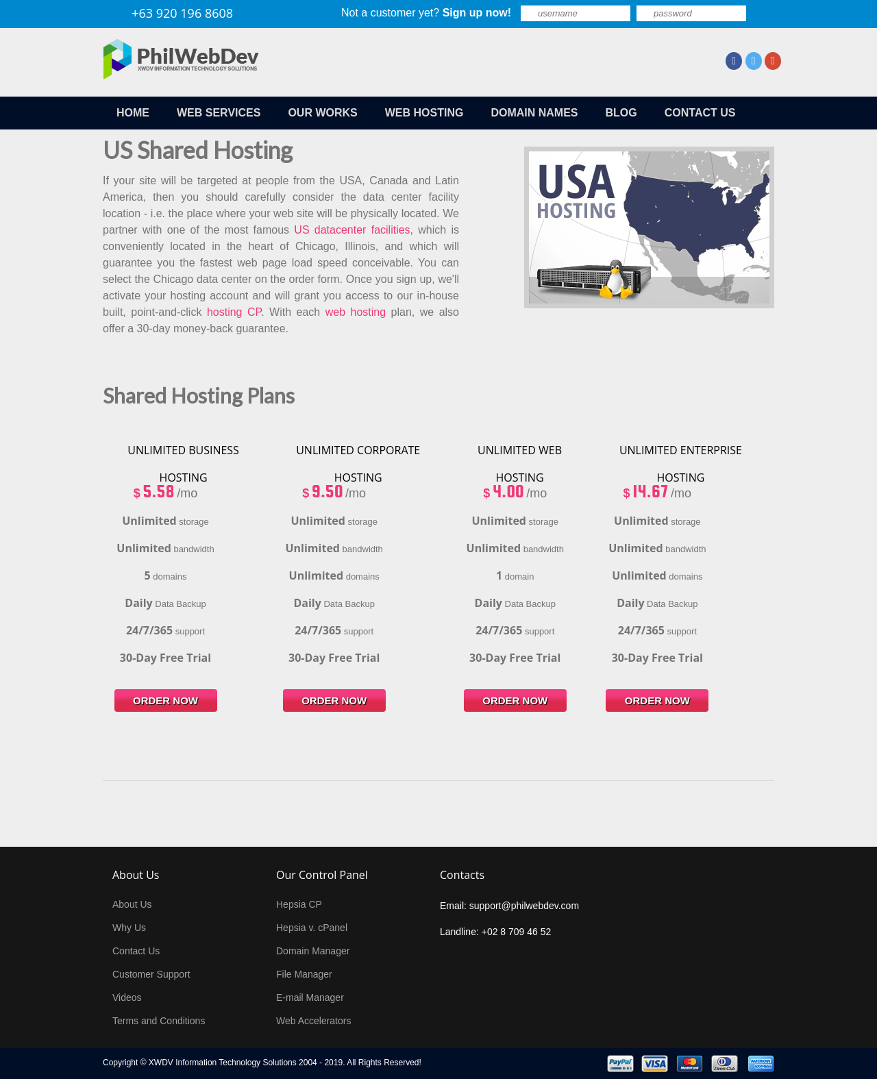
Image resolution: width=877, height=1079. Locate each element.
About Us (132, 904)
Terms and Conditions (158, 1020)
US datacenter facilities (352, 230)
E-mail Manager (310, 997)
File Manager (304, 974)
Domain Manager (312, 950)
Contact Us (136, 950)
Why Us (129, 927)
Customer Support (151, 974)
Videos (127, 997)
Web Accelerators (313, 1020)
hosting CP (234, 312)
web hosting (355, 312)
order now (165, 700)
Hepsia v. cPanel (311, 927)
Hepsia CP (299, 904)
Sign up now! (477, 12)
